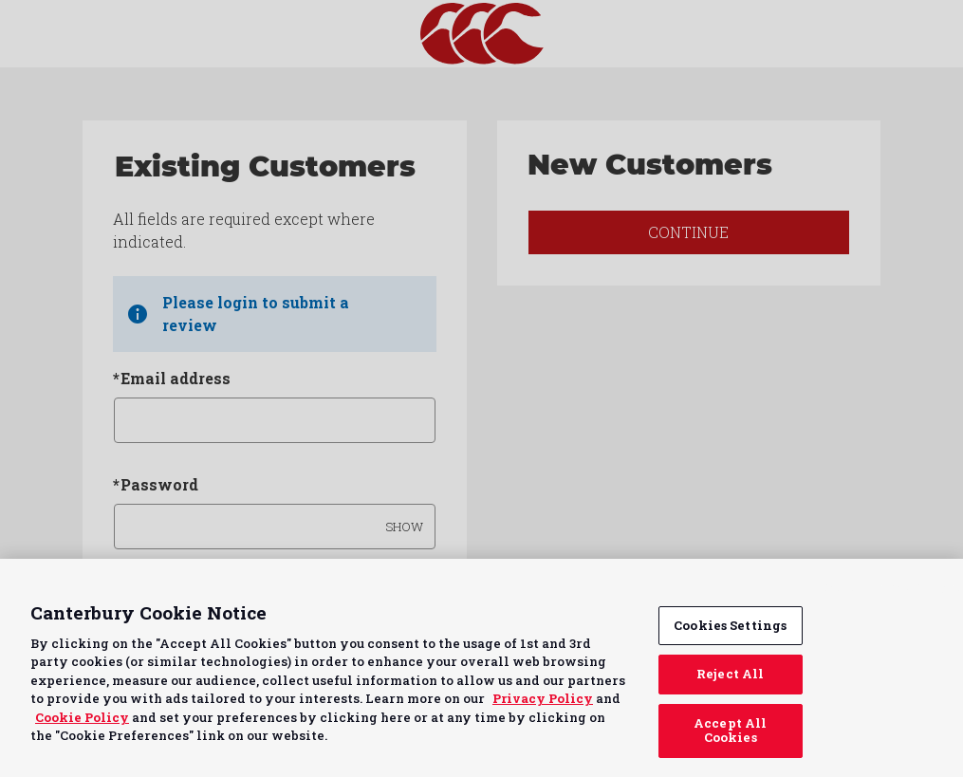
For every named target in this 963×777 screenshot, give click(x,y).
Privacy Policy (542, 698)
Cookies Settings (730, 625)
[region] (481, 668)
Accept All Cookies (730, 730)
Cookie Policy (82, 717)
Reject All (730, 673)
